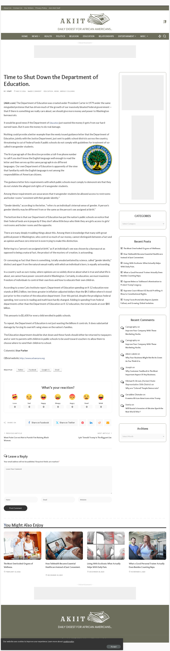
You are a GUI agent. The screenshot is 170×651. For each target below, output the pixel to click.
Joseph (128, 367)
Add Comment (34, 91)
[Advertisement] (85, 51)
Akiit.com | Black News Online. (95, 641)
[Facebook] (38, 423)
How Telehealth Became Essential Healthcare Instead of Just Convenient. (63, 570)
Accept (34, 645)
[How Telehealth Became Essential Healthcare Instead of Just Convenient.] (64, 549)
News (56, 91)
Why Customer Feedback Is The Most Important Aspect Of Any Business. (141, 373)
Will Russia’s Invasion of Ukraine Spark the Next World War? (144, 410)
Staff (9, 91)
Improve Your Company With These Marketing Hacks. (140, 332)
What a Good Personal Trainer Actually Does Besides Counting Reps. (145, 570)
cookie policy (35, 640)
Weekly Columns (67, 91)
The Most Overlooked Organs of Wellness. (142, 248)
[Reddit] (99, 423)
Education (48, 91)
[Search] (164, 36)
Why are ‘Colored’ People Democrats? (142, 388)
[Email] (107, 423)
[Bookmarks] (164, 21)
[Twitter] (65, 423)
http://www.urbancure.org (33, 358)
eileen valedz (131, 354)
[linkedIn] (91, 423)
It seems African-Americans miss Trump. (143, 398)
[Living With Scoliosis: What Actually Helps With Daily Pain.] (106, 549)
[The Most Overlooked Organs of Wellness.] (22, 549)
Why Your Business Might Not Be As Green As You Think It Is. (143, 359)
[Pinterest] (82, 423)
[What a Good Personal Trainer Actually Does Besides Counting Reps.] (147, 549)
